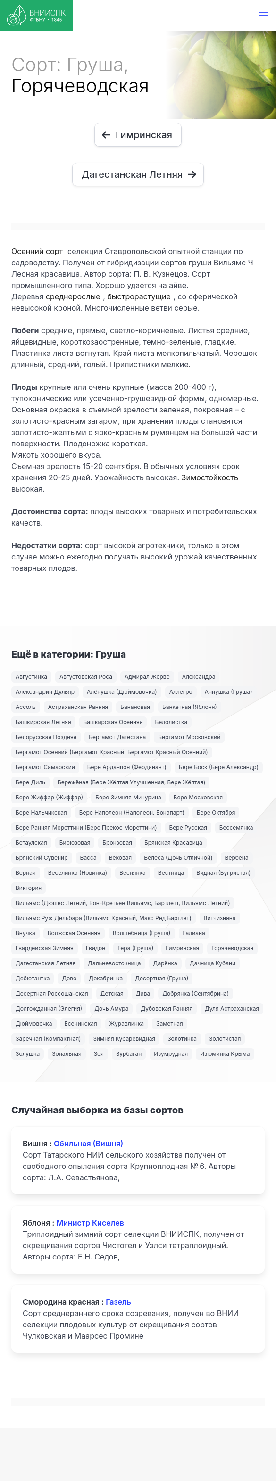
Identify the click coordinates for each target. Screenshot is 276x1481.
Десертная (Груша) (161, 978)
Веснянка (132, 872)
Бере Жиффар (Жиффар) (49, 797)
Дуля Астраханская (232, 1008)
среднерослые (73, 296)
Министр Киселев (90, 1222)
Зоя (99, 1053)
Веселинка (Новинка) (77, 872)
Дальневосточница (114, 963)
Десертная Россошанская (52, 993)
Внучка (25, 933)
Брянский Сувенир (42, 857)
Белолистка (171, 721)
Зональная (66, 1053)
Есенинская (81, 1023)
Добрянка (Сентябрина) (195, 993)
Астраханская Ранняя (78, 706)
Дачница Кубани (212, 963)
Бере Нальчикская (41, 812)
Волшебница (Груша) (142, 933)
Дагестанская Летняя (45, 963)
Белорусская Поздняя (46, 736)
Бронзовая (117, 842)
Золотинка (182, 1038)
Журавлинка (126, 1023)
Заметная (169, 1023)
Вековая (120, 857)
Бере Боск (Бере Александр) (219, 767)
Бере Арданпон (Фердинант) (127, 767)
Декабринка (106, 978)
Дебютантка (33, 978)
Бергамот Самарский (45, 767)
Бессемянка (236, 827)
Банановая (135, 706)
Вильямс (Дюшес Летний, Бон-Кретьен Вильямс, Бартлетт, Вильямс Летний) (123, 902)
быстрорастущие (138, 296)
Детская (112, 993)
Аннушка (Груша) (228, 691)
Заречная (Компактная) (48, 1038)
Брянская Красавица (173, 842)
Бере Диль (30, 782)
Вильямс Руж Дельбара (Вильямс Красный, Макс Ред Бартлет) (104, 918)
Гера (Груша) (135, 948)
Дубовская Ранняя (166, 1008)
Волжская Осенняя (74, 933)
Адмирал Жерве (147, 676)
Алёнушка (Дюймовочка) (122, 691)
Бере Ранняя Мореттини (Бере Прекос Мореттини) (86, 827)
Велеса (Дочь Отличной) (178, 857)
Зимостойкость (210, 477)
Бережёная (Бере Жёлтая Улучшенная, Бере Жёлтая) (131, 782)
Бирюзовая (75, 842)
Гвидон (96, 948)
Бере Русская (188, 827)
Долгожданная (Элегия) (49, 1008)
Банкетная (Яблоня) (189, 706)
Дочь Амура (111, 1008)
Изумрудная (171, 1053)
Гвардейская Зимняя (45, 948)
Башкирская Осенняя (113, 721)
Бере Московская (198, 797)
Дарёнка (165, 963)
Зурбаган (129, 1053)
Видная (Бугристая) (223, 872)
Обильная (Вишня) (88, 1143)
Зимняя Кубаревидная (124, 1038)
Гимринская (182, 948)
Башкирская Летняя (43, 721)
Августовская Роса (85, 676)
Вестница (171, 872)
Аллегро (180, 691)
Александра (199, 676)
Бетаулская (31, 842)
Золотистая (225, 1038)
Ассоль (26, 706)
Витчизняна (220, 918)
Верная (26, 872)
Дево (69, 978)
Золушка (28, 1053)
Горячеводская (232, 948)
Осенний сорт (37, 251)
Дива (143, 993)
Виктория (29, 887)
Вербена (237, 857)
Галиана (194, 933)
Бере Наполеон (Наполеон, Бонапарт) (131, 812)
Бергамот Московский (189, 736)
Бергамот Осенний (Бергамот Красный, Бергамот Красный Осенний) (112, 752)
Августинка (31, 676)
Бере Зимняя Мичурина (128, 797)
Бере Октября (216, 812)
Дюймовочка (34, 1023)
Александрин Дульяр (45, 691)
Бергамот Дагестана (117, 736)
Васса (88, 857)
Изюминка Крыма (225, 1053)
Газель (118, 1302)
